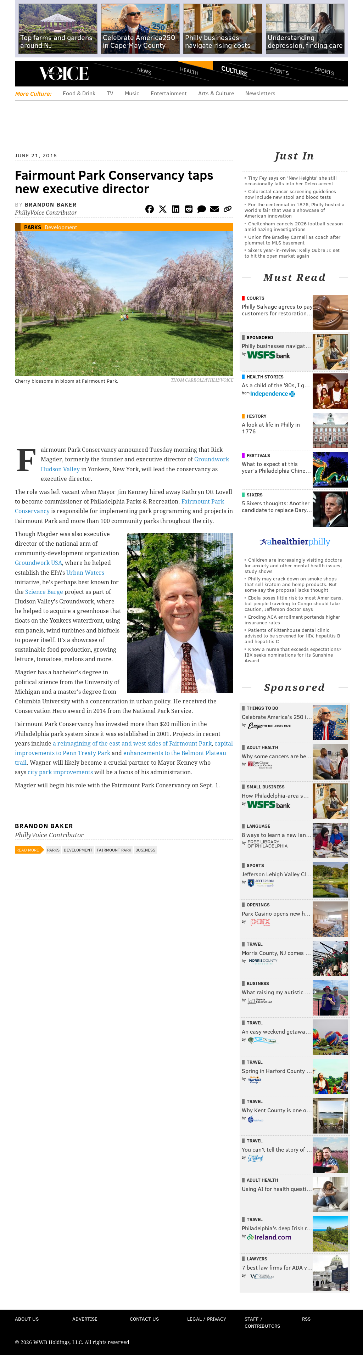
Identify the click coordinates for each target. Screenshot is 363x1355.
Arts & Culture (216, 93)
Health (189, 71)
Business (145, 850)
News (144, 71)
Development (61, 227)
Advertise (84, 1318)
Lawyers (257, 1258)
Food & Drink (79, 93)
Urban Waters (85, 572)
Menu (26, 73)
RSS (306, 1318)
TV (110, 93)
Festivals (258, 455)
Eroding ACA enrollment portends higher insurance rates (292, 619)
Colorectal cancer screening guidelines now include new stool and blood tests (290, 194)
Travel (255, 944)
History (257, 416)
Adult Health (262, 747)
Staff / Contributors (262, 1322)
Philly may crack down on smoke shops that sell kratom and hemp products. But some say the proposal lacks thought (291, 584)
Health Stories (265, 376)
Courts (255, 298)
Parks (32, 227)
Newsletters (260, 93)
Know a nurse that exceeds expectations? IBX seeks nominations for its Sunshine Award (293, 655)
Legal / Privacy (206, 1318)
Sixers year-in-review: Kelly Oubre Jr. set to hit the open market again (292, 253)
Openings (258, 904)
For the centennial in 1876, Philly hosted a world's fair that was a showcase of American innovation (295, 210)
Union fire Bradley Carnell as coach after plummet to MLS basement (293, 240)
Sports (324, 71)
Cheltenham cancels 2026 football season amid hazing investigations (294, 226)
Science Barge (44, 592)
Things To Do (262, 708)
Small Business (266, 786)
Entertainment (169, 93)
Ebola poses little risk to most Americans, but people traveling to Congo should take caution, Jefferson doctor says (294, 603)
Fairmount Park (114, 850)
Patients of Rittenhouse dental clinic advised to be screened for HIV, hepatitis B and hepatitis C (292, 635)
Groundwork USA (38, 563)
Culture (234, 70)
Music (132, 93)
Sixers (255, 494)
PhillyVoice (63, 73)
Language (258, 826)
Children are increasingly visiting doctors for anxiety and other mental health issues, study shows (293, 565)
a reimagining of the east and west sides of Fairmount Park (132, 743)
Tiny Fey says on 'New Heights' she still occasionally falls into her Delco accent (291, 180)
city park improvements (60, 772)
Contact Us (144, 1318)
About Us (27, 1318)
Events (279, 71)
